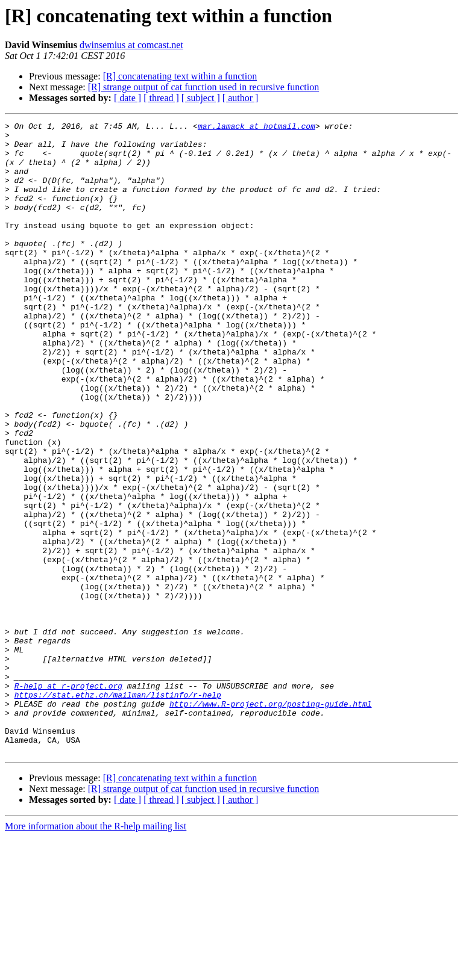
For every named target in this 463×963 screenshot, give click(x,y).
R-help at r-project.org (68, 799)
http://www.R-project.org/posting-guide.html (270, 821)
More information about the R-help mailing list (95, 952)
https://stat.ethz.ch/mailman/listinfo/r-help (117, 810)
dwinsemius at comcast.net (131, 45)
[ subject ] (200, 98)
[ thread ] (161, 98)
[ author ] (240, 98)
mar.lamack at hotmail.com (256, 127)
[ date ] (127, 98)
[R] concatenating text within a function (180, 76)
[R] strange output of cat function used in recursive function (203, 87)
